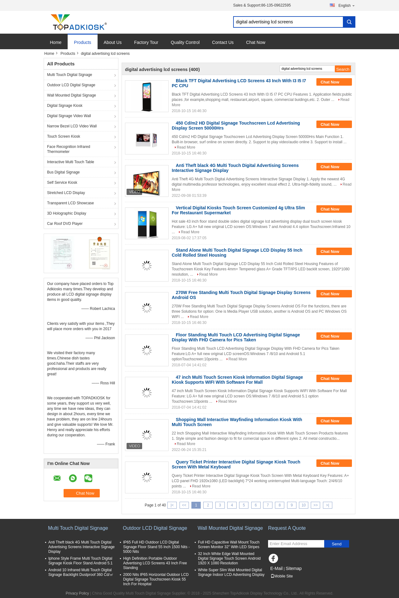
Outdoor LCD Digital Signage (71, 85)
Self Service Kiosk (62, 182)
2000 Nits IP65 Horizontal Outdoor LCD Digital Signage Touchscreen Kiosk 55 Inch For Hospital (156, 579)
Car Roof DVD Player (65, 223)
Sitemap (293, 568)
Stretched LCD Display (66, 193)
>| (327, 505)
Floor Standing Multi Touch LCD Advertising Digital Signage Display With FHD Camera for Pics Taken (236, 337)
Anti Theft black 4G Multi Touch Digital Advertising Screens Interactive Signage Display (81, 547)
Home (55, 42)
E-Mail (276, 568)
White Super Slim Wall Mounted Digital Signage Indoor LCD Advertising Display (231, 572)
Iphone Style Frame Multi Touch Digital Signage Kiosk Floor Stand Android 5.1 (80, 560)
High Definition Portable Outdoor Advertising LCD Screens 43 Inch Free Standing (155, 563)
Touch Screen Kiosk (63, 136)
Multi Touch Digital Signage (69, 75)
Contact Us (222, 42)
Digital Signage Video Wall (69, 116)
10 (303, 505)
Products (82, 42)
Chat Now (255, 42)
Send (336, 544)
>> (315, 505)
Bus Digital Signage (63, 172)
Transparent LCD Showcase (70, 203)
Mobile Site (282, 576)
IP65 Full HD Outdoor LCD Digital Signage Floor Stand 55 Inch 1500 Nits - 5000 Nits (156, 547)
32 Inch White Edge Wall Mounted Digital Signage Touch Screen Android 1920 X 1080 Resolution (229, 558)
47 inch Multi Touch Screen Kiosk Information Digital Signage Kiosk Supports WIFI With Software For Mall (237, 380)
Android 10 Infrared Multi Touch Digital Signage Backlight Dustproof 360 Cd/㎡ (80, 572)
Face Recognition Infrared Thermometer (68, 149)
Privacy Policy (77, 593)
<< (184, 505)
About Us (113, 42)
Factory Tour (146, 42)
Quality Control (185, 42)
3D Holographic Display (66, 213)
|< (172, 505)
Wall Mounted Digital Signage (71, 95)
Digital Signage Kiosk (64, 105)
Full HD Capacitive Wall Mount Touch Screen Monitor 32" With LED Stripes (228, 544)
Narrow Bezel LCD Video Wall (72, 126)
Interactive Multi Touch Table (70, 162)
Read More (186, 147)
